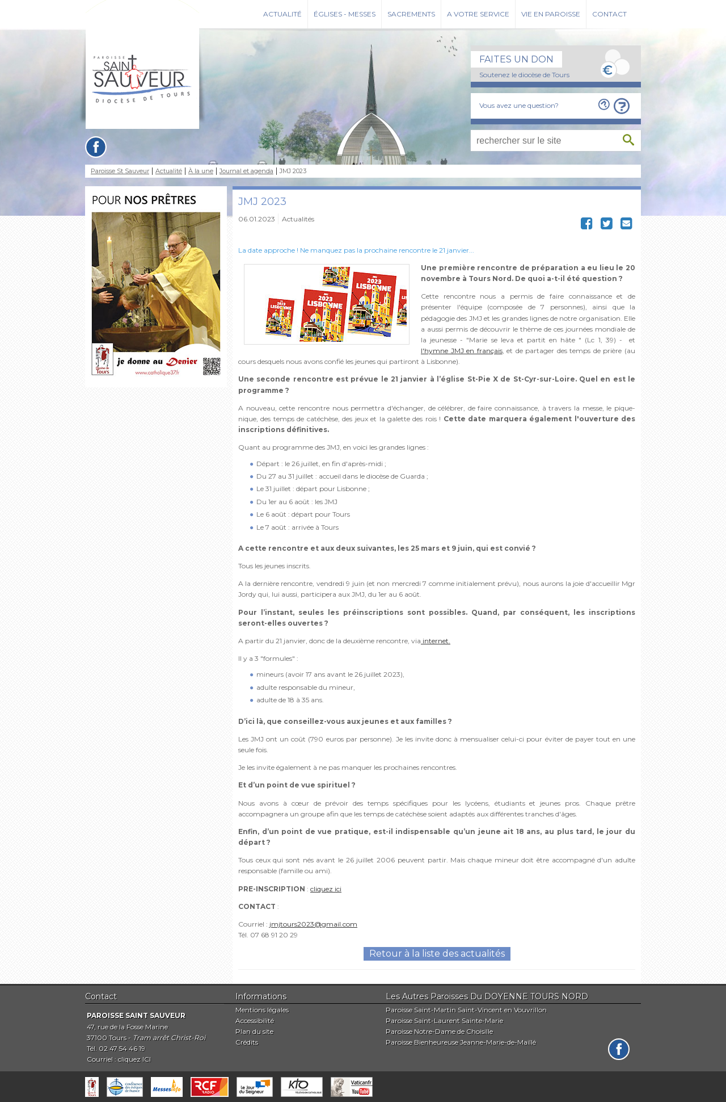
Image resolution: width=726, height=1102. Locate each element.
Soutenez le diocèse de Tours (524, 74)
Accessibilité (254, 1020)
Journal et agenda (246, 171)
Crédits (246, 1042)
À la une (200, 171)
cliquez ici (325, 889)
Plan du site (254, 1031)
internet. (435, 640)
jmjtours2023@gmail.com (313, 924)
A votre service (478, 14)
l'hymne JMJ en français (462, 350)
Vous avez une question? (519, 105)
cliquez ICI (134, 1059)
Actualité (282, 14)
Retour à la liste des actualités (437, 953)
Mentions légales (262, 1009)
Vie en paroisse (550, 14)
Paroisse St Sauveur (120, 171)
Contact (609, 14)
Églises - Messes (344, 14)
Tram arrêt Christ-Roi (169, 1037)
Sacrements (411, 14)
